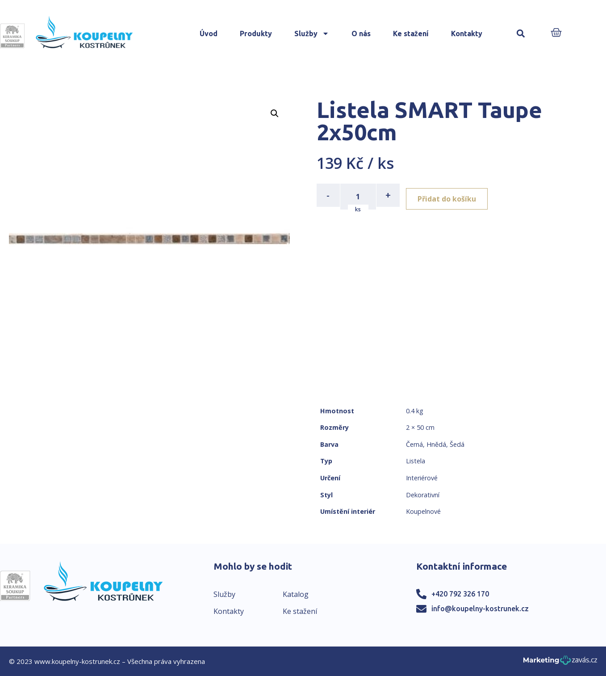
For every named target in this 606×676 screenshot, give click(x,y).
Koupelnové (423, 511)
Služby (311, 33)
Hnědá (436, 444)
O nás (361, 33)
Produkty (256, 33)
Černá (414, 444)
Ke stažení (411, 33)
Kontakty (466, 33)
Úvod (208, 33)
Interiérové (422, 478)
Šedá (457, 444)
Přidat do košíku (451, 195)
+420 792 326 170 (460, 594)
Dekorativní (422, 495)
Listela (415, 461)
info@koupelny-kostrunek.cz (480, 609)
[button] (521, 33)
